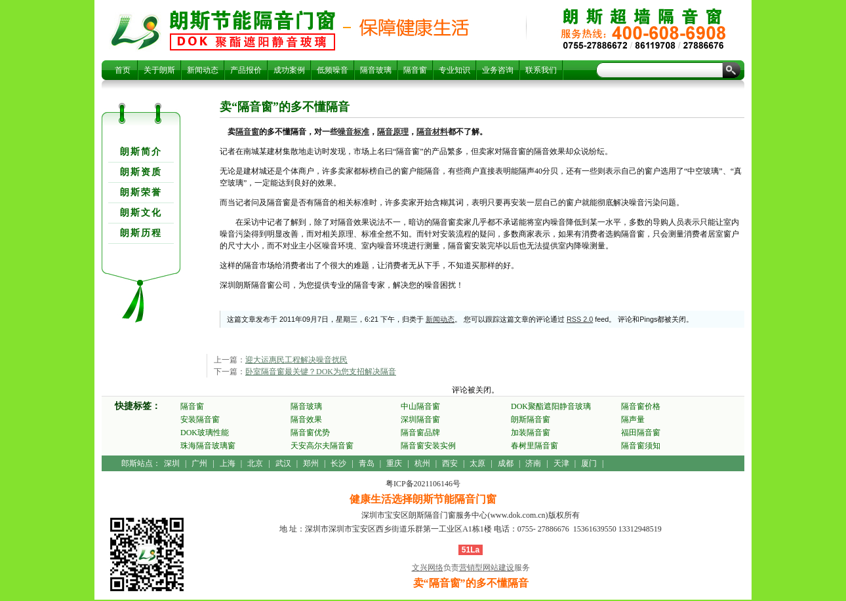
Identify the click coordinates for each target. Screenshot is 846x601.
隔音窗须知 (640, 445)
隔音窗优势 (310, 432)
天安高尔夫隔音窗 (322, 445)
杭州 (422, 463)
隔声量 (633, 419)
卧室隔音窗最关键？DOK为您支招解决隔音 (320, 371)
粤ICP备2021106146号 (423, 483)
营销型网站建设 (486, 567)
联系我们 (541, 70)
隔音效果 (306, 419)
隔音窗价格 (640, 406)
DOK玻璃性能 (204, 432)
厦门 (589, 463)
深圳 (172, 463)
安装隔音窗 (200, 419)
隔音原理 (393, 131)
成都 (506, 463)
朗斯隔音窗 (530, 419)
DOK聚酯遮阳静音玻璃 (551, 406)
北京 (255, 463)
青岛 (366, 463)
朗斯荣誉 (141, 192)
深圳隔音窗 (420, 419)
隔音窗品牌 (420, 432)
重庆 (394, 463)
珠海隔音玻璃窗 (207, 445)
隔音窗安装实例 (428, 445)
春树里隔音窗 (534, 445)
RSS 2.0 (580, 319)
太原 (477, 463)
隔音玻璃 (376, 70)
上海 (227, 463)
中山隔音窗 (420, 406)
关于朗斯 (159, 70)
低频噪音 (332, 70)
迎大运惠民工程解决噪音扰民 (296, 359)
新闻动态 (202, 70)
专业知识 (454, 70)
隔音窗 (415, 70)
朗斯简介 (141, 152)
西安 (450, 463)
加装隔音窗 (530, 432)
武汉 (283, 463)
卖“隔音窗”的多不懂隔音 (252, 30)
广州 (199, 463)
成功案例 (289, 70)
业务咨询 (498, 70)
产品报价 (246, 70)
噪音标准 (353, 131)
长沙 (338, 463)
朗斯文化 (141, 213)
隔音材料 (432, 131)
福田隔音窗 (640, 432)
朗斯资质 (141, 172)
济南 (533, 463)
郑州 (311, 463)
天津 (561, 463)
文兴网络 (427, 567)
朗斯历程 (141, 233)
